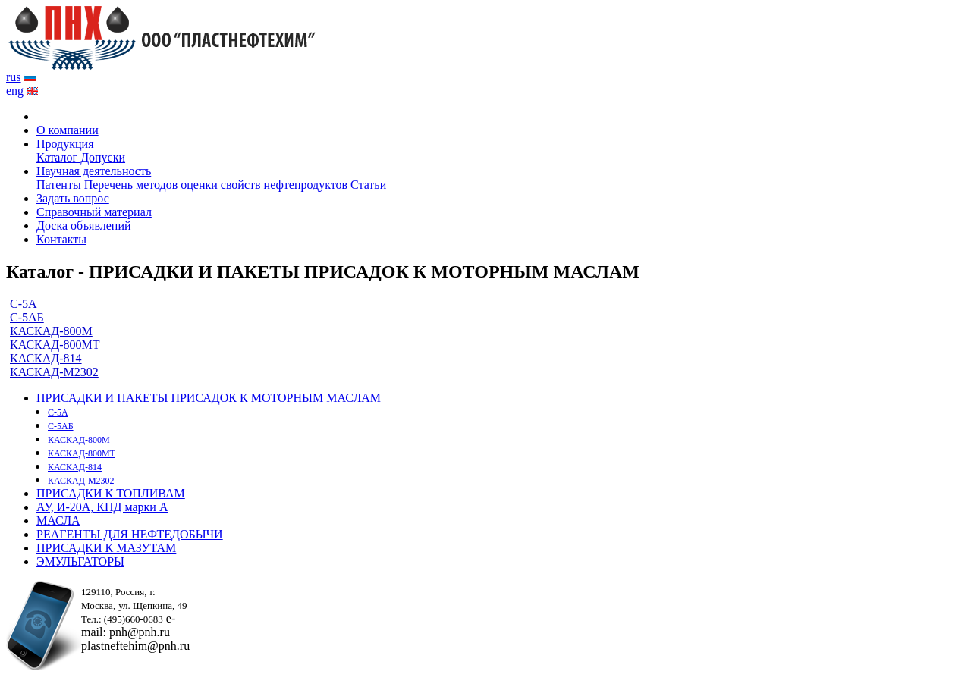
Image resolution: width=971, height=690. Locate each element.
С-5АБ (27, 317)
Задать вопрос (72, 198)
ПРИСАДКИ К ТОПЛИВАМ (110, 493)
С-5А (23, 303)
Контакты (61, 239)
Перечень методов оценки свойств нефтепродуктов (215, 184)
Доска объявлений (83, 225)
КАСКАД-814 (46, 358)
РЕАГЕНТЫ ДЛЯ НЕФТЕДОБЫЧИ (129, 534)
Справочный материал (94, 211)
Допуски (102, 157)
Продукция (65, 143)
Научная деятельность (93, 171)
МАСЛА (58, 520)
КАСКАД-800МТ (55, 344)
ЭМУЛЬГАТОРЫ (80, 561)
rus (13, 77)
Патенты (60, 184)
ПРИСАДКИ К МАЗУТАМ (106, 547)
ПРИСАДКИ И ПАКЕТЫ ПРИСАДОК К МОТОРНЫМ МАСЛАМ (208, 397)
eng (15, 90)
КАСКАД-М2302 (54, 371)
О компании (67, 130)
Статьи (368, 184)
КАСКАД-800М (51, 331)
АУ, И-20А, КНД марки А (102, 506)
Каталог (58, 157)
